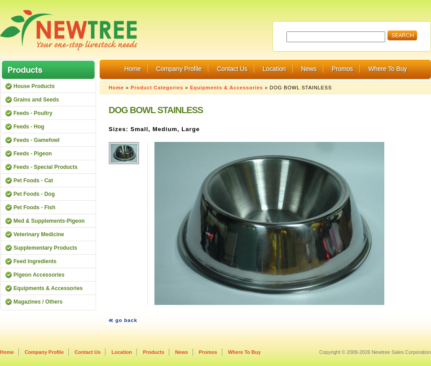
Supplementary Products (45, 248)
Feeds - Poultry (33, 113)
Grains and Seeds (36, 100)
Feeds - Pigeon (32, 153)
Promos (342, 68)
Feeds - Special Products (45, 167)
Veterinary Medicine (38, 234)
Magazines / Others (37, 302)
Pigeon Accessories (39, 275)
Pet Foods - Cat (33, 180)
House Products (34, 86)
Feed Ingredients (35, 261)
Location (274, 68)
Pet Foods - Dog (34, 194)
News (308, 68)
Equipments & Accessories (226, 87)
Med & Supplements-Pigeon (49, 221)
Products (153, 352)
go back (126, 320)
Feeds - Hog (28, 126)
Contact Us (232, 68)
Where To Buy (387, 68)
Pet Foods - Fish (34, 207)
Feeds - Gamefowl (36, 140)
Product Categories (157, 87)
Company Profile (179, 68)
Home (132, 68)
